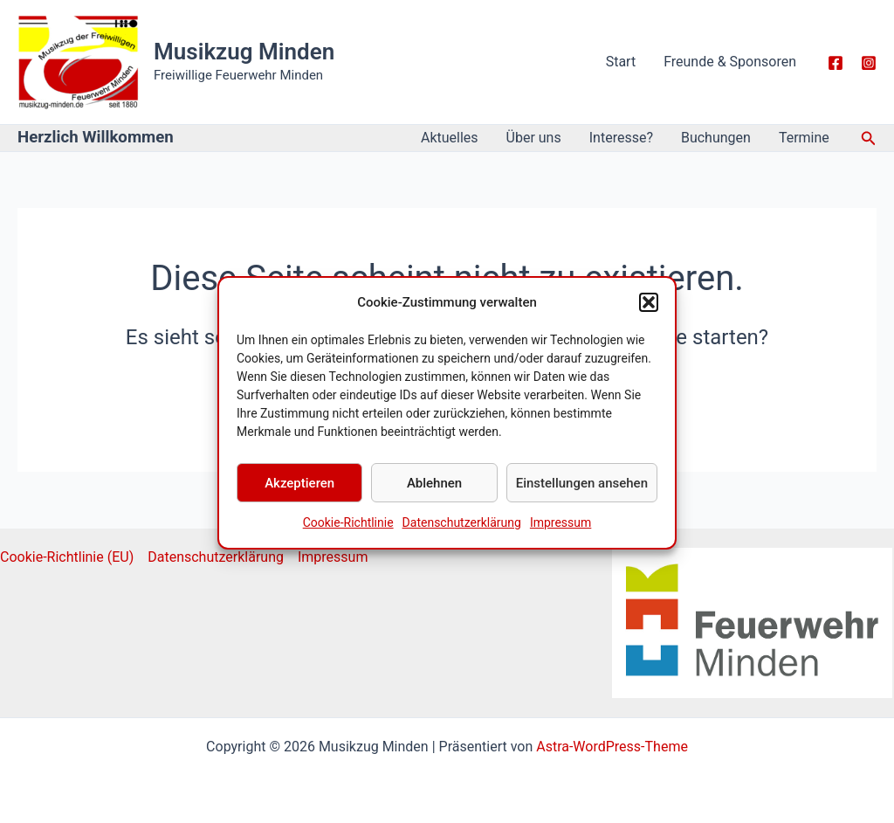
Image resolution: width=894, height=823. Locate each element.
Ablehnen (434, 493)
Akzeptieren (299, 493)
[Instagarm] (869, 63)
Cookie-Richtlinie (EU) (67, 557)
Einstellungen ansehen (582, 493)
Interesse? (621, 137)
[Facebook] (835, 63)
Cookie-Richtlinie (348, 533)
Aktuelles (449, 137)
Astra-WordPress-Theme (612, 746)
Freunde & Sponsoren (730, 61)
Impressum (560, 533)
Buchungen (716, 137)
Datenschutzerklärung (461, 533)
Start (621, 61)
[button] (648, 312)
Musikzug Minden (244, 51)
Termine (804, 137)
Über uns (533, 137)
